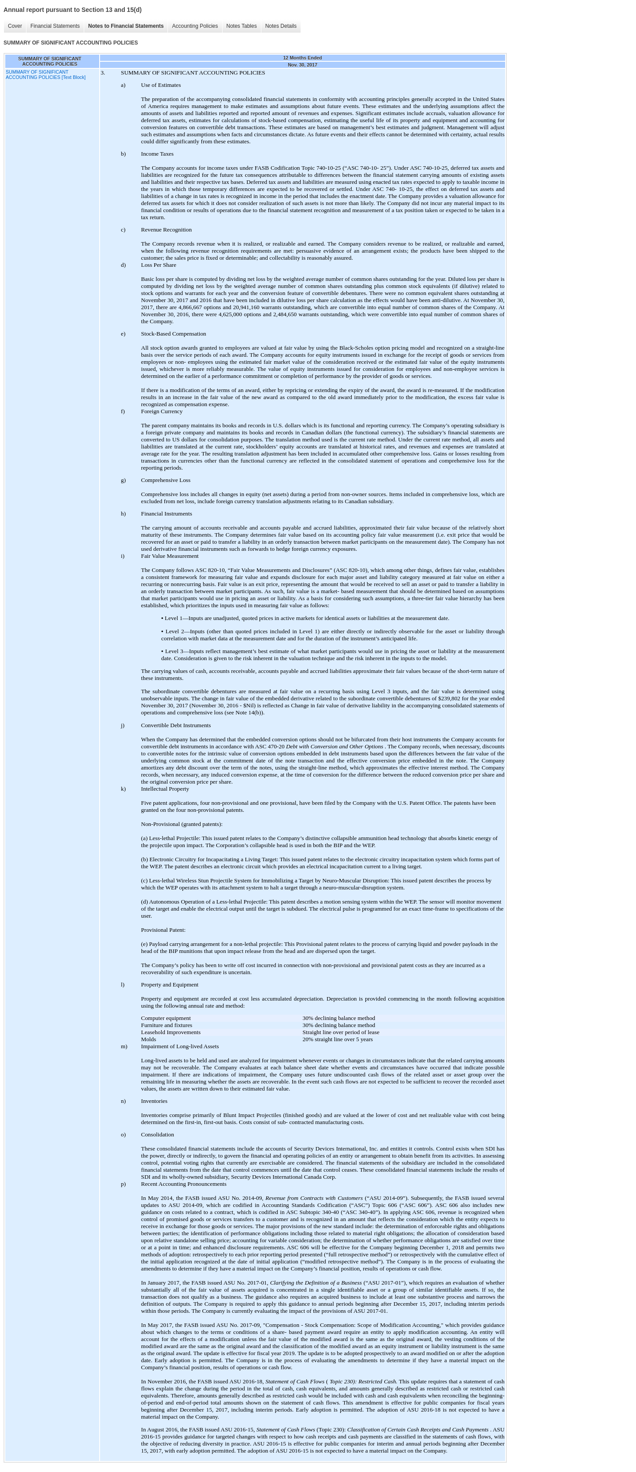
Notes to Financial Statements (126, 26)
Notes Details (281, 26)
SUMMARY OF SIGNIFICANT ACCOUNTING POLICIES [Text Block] (46, 74)
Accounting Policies (195, 26)
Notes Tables (242, 26)
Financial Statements (55, 26)
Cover (15, 26)
